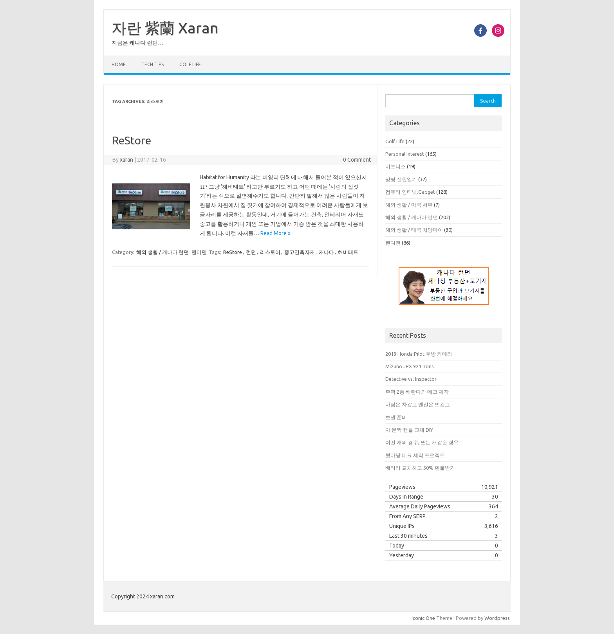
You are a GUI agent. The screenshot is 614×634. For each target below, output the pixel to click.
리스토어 (270, 252)
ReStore (131, 140)
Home (119, 64)
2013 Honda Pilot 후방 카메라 (418, 354)
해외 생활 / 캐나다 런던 (162, 252)
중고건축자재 (299, 252)
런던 (251, 252)
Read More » (275, 233)
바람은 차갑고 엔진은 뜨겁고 (417, 404)
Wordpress (497, 618)
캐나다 (326, 252)
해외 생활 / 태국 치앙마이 (414, 229)
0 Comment (357, 160)
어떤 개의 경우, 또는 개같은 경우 (422, 442)
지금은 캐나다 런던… (137, 43)
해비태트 (348, 252)
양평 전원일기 (401, 179)
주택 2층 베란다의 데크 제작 (417, 391)
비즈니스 (395, 166)
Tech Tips (152, 64)
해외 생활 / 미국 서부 (409, 204)
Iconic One (423, 618)
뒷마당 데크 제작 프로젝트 (415, 455)
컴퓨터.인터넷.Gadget (410, 192)
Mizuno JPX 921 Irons (409, 366)
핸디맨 (199, 252)
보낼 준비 (396, 417)
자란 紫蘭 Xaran (165, 28)
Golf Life (190, 64)
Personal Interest (404, 154)
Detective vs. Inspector (411, 379)
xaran (126, 160)
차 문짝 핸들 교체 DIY (409, 429)
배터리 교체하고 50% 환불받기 (420, 467)
